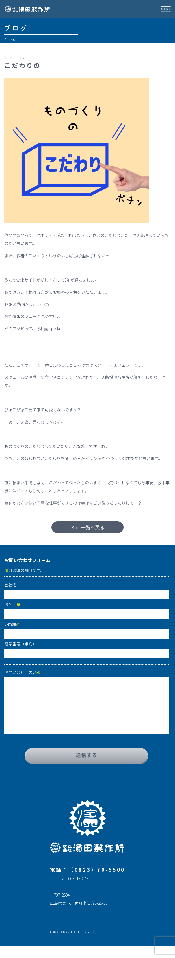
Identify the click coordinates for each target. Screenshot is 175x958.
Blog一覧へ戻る (87, 527)
